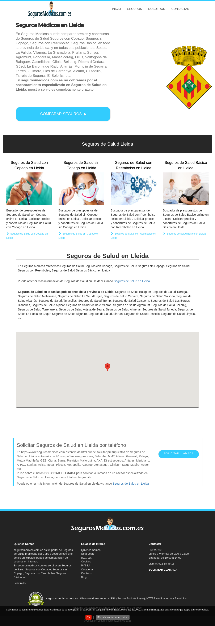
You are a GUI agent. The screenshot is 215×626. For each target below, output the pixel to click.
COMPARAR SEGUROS (63, 114)
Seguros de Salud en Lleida (132, 281)
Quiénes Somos (91, 550)
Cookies (86, 561)
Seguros (134, 8)
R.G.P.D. (86, 557)
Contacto (86, 573)
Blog (84, 577)
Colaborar (87, 569)
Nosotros (156, 8)
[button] (107, 367)
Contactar (180, 8)
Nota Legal (87, 553)
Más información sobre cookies (112, 617)
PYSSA (85, 565)
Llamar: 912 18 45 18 (161, 563)
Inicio (116, 8)
